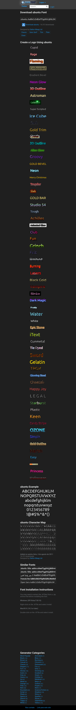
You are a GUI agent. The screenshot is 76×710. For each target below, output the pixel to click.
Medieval (40, 679)
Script (23, 692)
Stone (38, 698)
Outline (39, 684)
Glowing (39, 671)
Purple (39, 686)
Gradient (39, 673)
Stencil (23, 698)
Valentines (40, 701)
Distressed (40, 664)
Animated (39, 656)
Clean (23, 35)
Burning (39, 660)
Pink (23, 686)
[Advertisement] (10, 42)
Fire (37, 667)
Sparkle (39, 696)
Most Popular (25, 656)
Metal (23, 681)
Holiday (39, 677)
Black (23, 658)
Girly (37, 669)
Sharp (23, 694)
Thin (41, 32)
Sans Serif (33, 32)
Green (38, 675)
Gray (23, 675)
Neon (38, 681)
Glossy (24, 671)
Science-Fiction (41, 690)
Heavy (24, 677)
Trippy (23, 701)
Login (52, 7)
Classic (24, 32)
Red (23, 688)
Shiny (38, 694)
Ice (22, 679)
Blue (38, 658)
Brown (23, 660)
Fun (23, 669)
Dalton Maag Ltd (36, 29)
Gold (23, 673)
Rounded (25, 690)
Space (23, 696)
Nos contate (30, 708)
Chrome (39, 662)
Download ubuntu (30, 25)
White (23, 703)
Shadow (39, 692)
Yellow (39, 703)
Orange (24, 684)
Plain (48, 32)
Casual (24, 662)
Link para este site (44, 708)
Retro (38, 688)
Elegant (24, 667)
